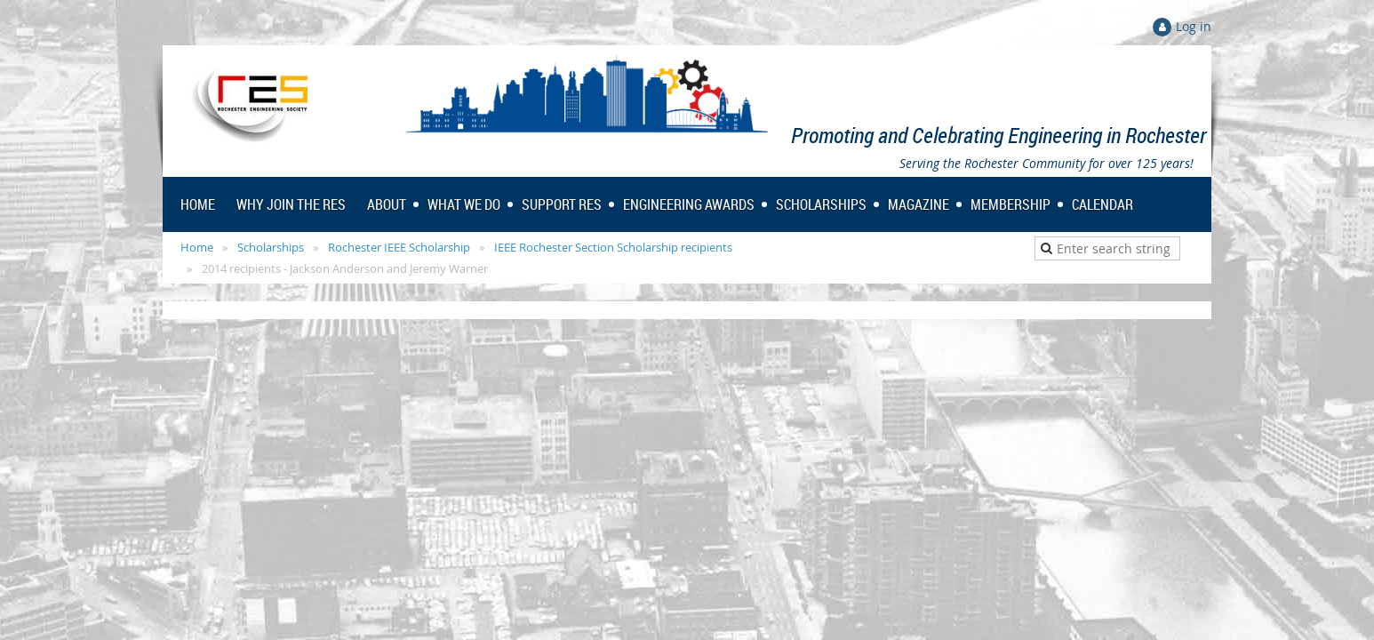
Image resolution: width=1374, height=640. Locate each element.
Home (196, 247)
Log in (1193, 26)
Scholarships (270, 247)
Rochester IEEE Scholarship (399, 247)
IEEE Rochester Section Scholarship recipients (613, 247)
